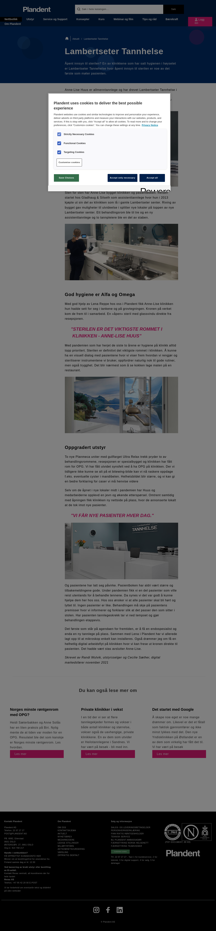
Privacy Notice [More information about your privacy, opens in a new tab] (150, 125)
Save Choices (66, 178)
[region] (109, 142)
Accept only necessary (122, 178)
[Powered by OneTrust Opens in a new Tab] (154, 189)
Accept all (152, 178)
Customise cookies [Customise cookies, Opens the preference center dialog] (69, 162)
